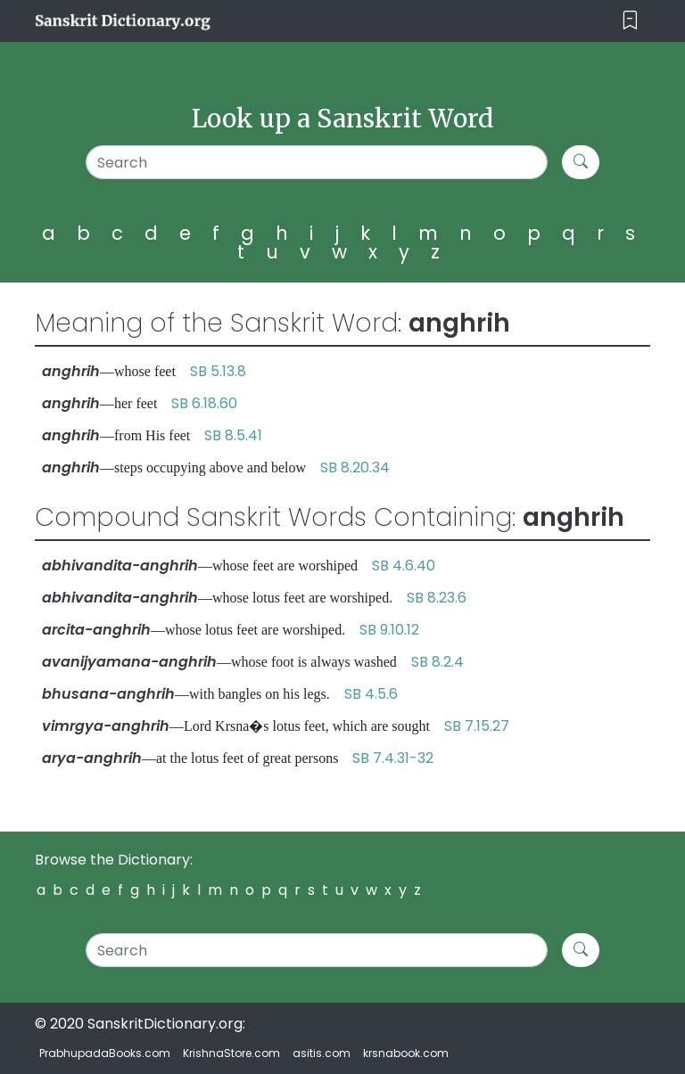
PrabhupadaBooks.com (104, 1053)
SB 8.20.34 (355, 467)
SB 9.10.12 (389, 629)
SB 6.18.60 (204, 403)
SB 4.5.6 (371, 694)
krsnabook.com (406, 1053)
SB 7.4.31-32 (392, 758)
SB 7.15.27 (476, 726)
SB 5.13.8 (218, 371)
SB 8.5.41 (233, 435)
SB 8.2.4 (437, 662)
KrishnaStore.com (231, 1053)
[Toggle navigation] (630, 21)
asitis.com (322, 1053)
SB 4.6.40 (403, 565)
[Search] (317, 162)
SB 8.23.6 (436, 597)
